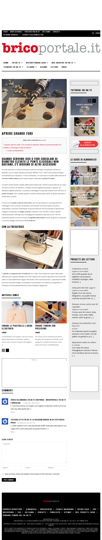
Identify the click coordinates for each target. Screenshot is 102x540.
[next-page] (7, 350)
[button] (96, 33)
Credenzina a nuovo (80, 268)
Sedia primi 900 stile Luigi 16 (83, 288)
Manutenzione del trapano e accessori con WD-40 (84, 126)
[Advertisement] (46, 373)
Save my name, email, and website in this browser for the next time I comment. (32, 474)
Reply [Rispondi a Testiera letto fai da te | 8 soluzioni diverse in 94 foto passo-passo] (13, 432)
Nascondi (42, 140)
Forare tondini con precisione (45, 327)
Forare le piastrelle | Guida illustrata (17, 327)
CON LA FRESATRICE (14, 151)
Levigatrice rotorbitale (84, 217)
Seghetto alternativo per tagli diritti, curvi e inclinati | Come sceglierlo (84, 196)
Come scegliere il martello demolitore (84, 175)
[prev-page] (3, 350)
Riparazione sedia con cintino (84, 342)
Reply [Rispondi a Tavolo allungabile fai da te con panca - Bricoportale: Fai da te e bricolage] (13, 412)
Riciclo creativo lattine (84, 105)
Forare (4, 332)
